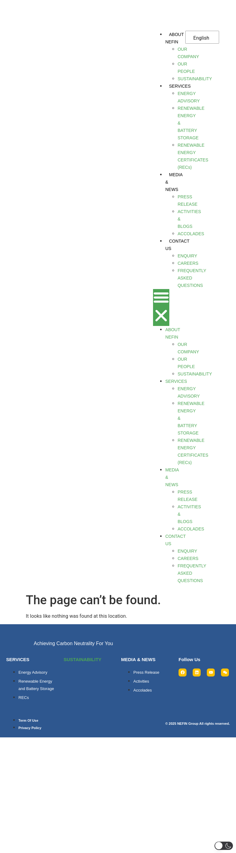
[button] (161, 307)
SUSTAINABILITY (82, 659)
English (201, 38)
